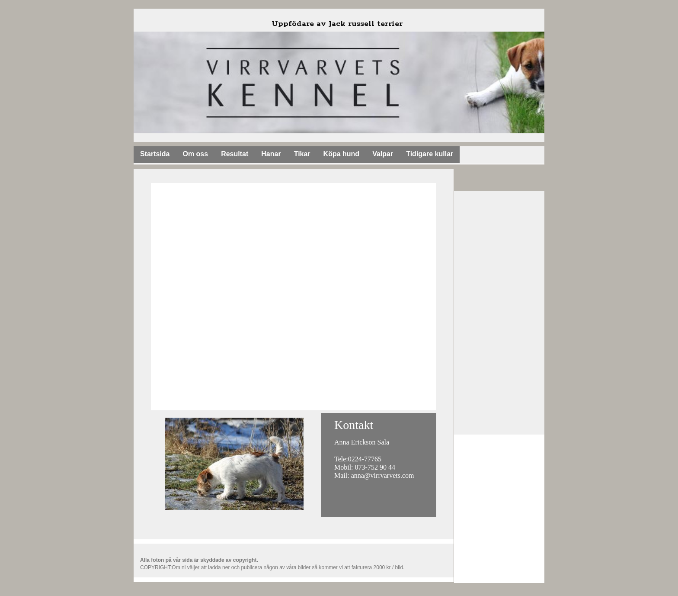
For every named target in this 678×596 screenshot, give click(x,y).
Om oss (195, 154)
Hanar (271, 154)
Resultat (234, 154)
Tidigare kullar (429, 154)
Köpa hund (341, 154)
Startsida (155, 154)
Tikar (302, 154)
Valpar (382, 154)
